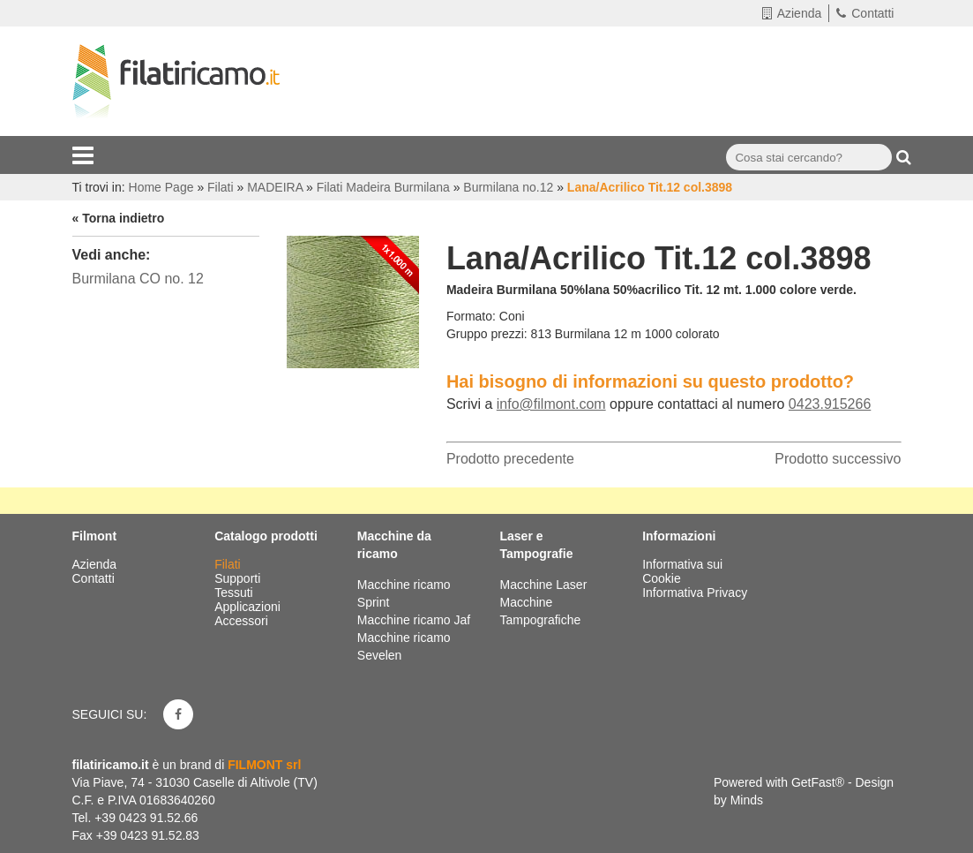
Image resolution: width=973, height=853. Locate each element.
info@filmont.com (551, 403)
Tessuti (235, 592)
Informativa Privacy (694, 592)
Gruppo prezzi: (487, 334)
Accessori (243, 621)
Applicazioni (249, 607)
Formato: (471, 316)
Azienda (792, 13)
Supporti (239, 578)
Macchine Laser (543, 584)
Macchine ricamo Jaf (413, 620)
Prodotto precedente (510, 458)
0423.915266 (830, 403)
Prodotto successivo (838, 458)
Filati (228, 564)
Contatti (865, 13)
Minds (746, 800)
